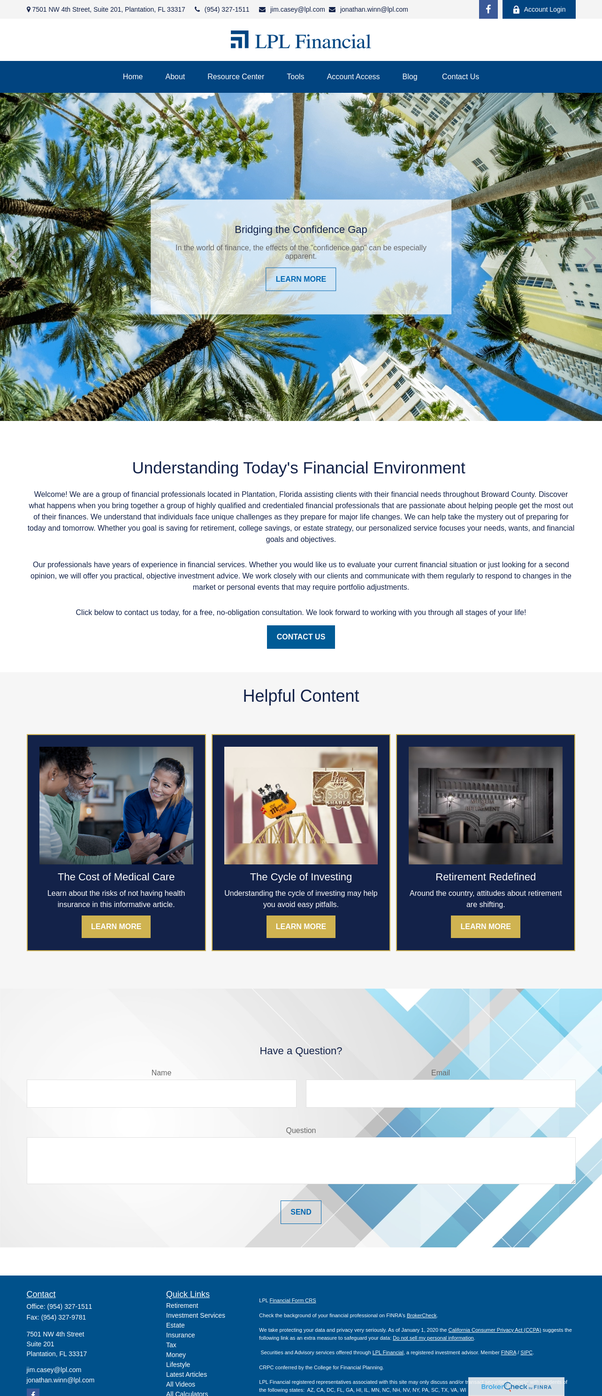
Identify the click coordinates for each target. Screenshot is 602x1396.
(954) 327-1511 (222, 9)
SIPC (526, 1352)
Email (440, 1073)
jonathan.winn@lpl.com (368, 9)
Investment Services (195, 1315)
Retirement (182, 1305)
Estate (175, 1325)
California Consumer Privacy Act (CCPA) (494, 1330)
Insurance (180, 1335)
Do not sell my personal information (433, 1338)
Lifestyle (178, 1364)
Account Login (539, 10)
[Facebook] (488, 9)
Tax (171, 1345)
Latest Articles (186, 1374)
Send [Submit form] (300, 1212)
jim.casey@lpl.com (292, 9)
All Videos (180, 1384)
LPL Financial (388, 1352)
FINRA (508, 1352)
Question (301, 1130)
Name (162, 1073)
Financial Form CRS (293, 1300)
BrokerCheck (422, 1315)
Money (176, 1354)
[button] (133, 76)
